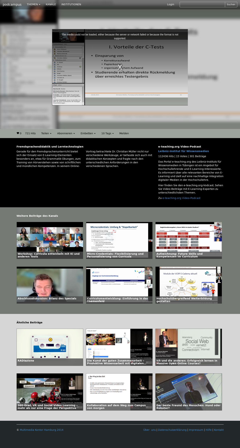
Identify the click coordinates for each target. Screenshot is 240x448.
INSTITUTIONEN (71, 4)
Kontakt (219, 429)
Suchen (231, 4)
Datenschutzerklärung (172, 429)
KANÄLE (51, 4)
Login (170, 4)
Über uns (149, 429)
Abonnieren (66, 133)
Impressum (196, 429)
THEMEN (33, 4)
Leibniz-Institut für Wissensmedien (183, 151)
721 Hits (30, 133)
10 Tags (107, 133)
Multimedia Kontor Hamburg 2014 (41, 429)
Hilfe (209, 429)
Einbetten (88, 133)
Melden (124, 133)
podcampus (12, 5)
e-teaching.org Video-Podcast (181, 198)
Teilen (46, 133)
